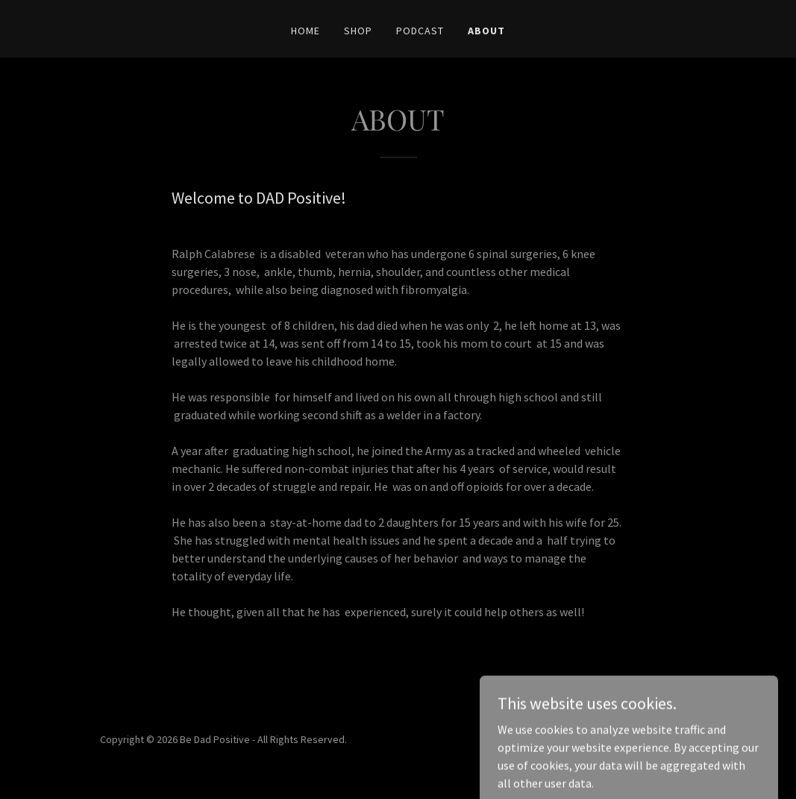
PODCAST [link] (420, 30)
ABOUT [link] (486, 30)
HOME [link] (305, 30)
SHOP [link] (358, 30)
